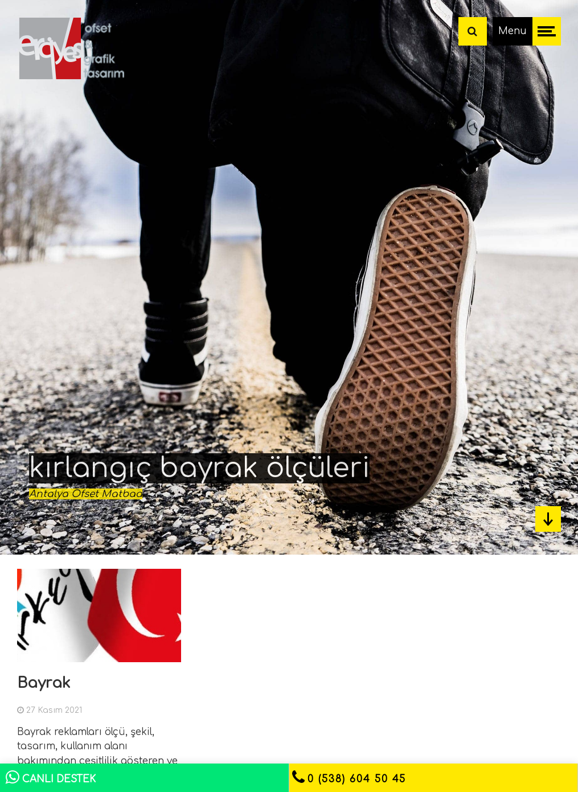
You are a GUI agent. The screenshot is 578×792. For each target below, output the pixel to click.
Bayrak (44, 683)
